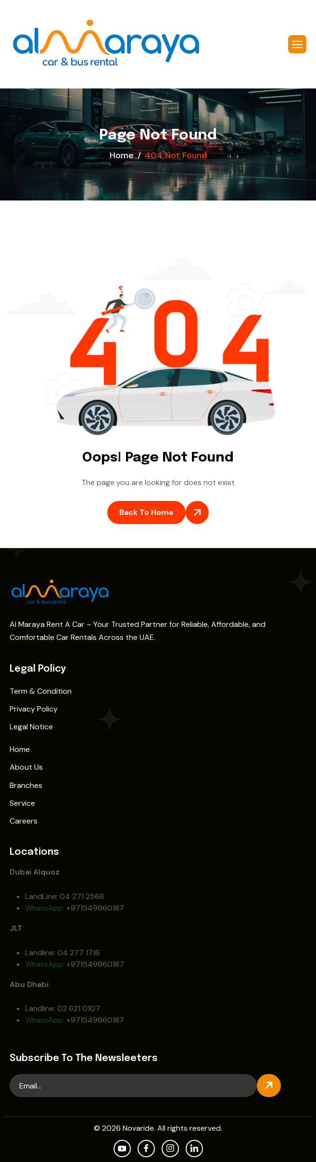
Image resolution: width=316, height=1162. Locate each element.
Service (22, 803)
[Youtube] (122, 1148)
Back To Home (146, 512)
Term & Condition (41, 691)
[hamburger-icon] (297, 44)
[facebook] (146, 1148)
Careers (24, 821)
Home (20, 749)
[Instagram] (170, 1148)
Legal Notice (31, 727)
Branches (26, 785)
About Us (26, 767)
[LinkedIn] (194, 1148)
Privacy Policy (34, 709)
